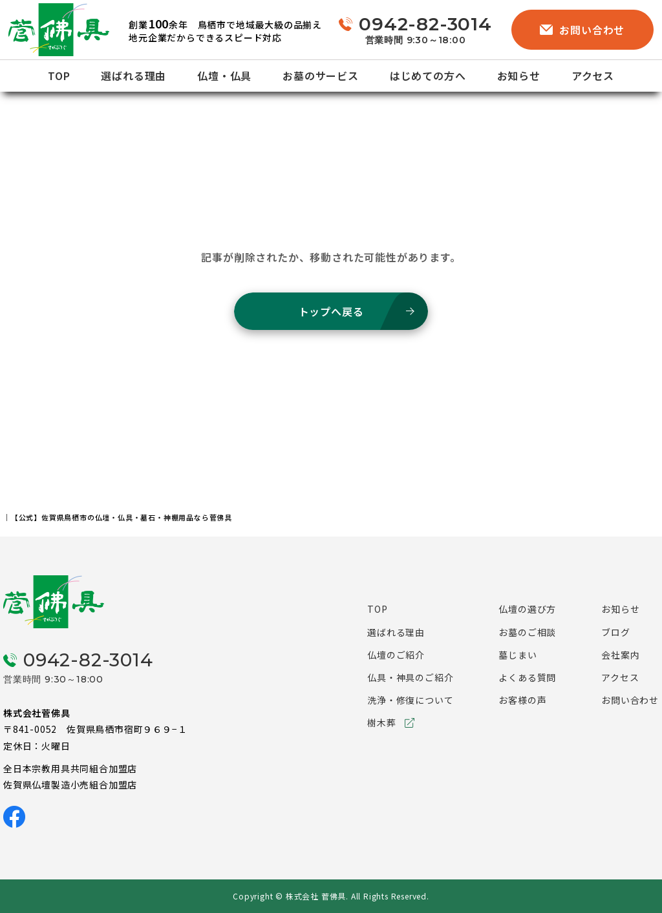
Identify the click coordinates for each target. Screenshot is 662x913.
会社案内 (620, 654)
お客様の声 (522, 699)
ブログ (615, 632)
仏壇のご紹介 (396, 654)
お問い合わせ (582, 29)
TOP (59, 75)
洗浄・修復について (410, 699)
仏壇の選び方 (527, 608)
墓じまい (517, 654)
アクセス (592, 75)
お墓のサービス (321, 75)
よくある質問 (527, 677)
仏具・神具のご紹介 (410, 677)
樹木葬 (381, 722)
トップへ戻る (331, 311)
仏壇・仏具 (224, 75)
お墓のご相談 (527, 632)
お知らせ (518, 75)
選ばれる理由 (133, 75)
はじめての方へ (428, 75)
